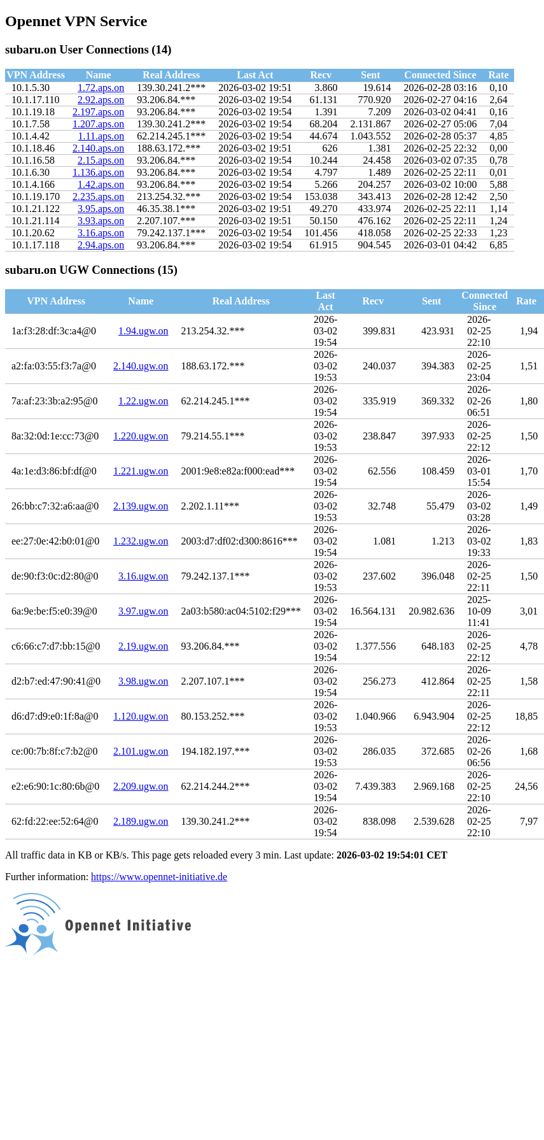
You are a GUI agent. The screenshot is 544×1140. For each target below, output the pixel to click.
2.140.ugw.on (141, 365)
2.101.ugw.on (141, 751)
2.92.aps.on (101, 99)
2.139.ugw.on (141, 506)
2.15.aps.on (101, 160)
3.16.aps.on (101, 232)
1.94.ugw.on (143, 330)
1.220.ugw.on (141, 436)
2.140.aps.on (98, 148)
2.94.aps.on (101, 244)
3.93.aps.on (101, 220)
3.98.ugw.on (143, 681)
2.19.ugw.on (143, 646)
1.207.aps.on (98, 123)
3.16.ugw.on (143, 576)
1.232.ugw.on (141, 541)
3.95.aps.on (101, 208)
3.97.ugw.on (143, 611)
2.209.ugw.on (141, 786)
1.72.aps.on (101, 87)
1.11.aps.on (101, 136)
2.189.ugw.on (141, 821)
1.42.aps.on (101, 184)
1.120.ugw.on (141, 716)
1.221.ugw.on (141, 471)
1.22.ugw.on (143, 400)
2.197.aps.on (98, 111)
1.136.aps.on (98, 172)
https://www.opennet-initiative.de (159, 876)
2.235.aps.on (98, 196)
